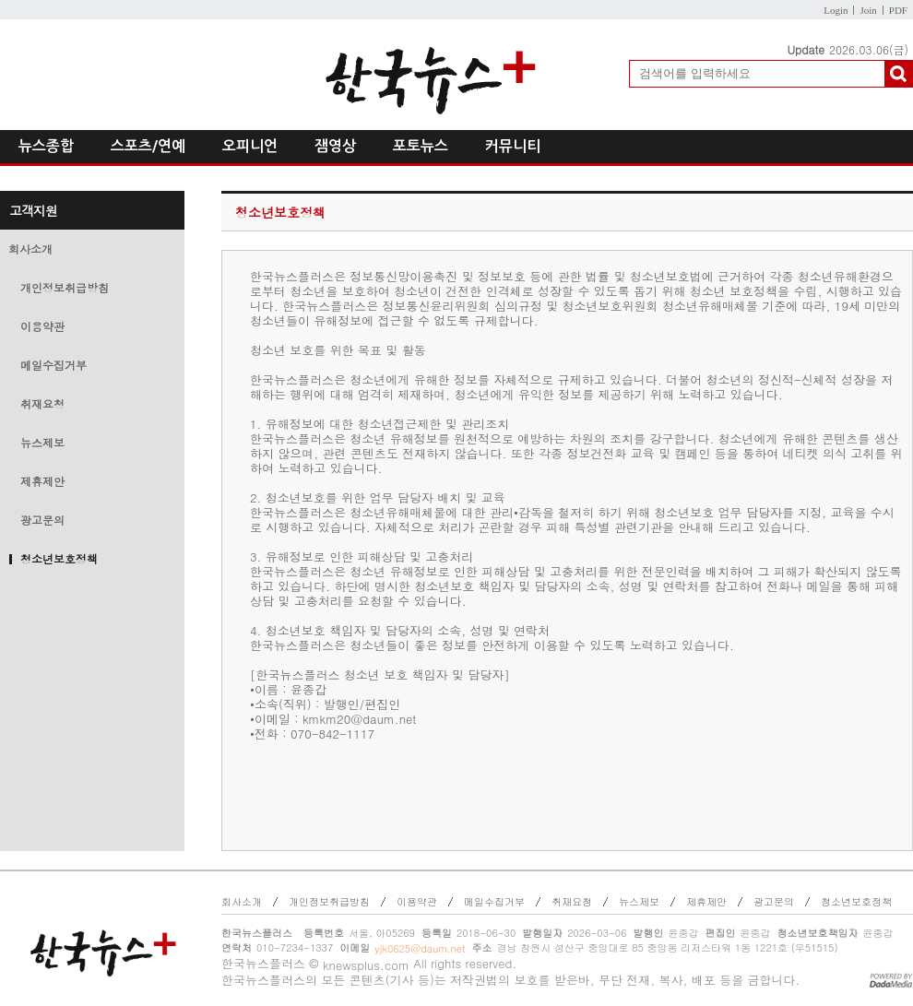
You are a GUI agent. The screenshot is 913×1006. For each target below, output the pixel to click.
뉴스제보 (42, 442)
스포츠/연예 (148, 146)
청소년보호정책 (59, 558)
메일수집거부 (53, 365)
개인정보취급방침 (64, 287)
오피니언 (250, 146)
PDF (898, 10)
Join (868, 10)
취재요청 (42, 403)
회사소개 (30, 248)
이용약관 (42, 326)
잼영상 (335, 146)
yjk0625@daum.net (419, 948)
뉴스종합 (46, 146)
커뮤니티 (512, 146)
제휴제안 (42, 481)
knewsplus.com (366, 965)
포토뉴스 (420, 146)
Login (836, 10)
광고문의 (42, 519)
